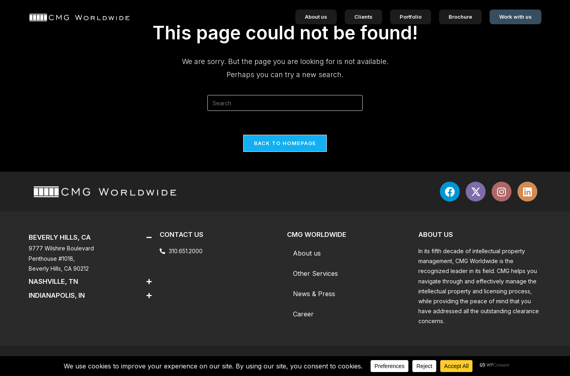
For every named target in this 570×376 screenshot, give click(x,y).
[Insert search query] (285, 103)
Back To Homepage (285, 143)
